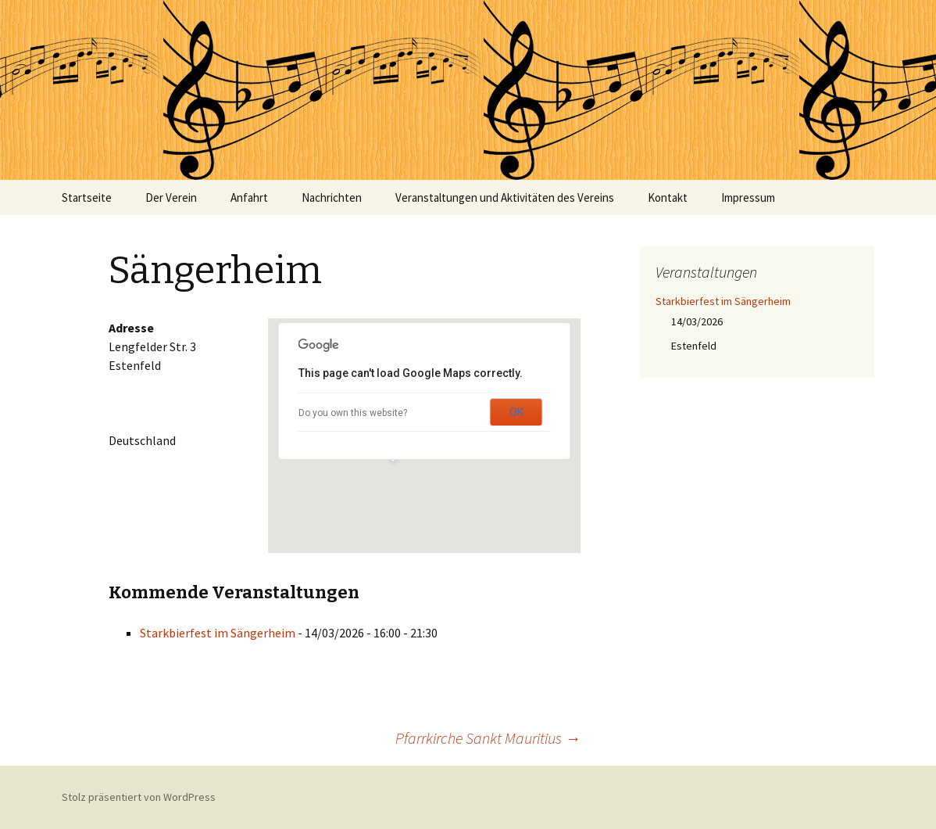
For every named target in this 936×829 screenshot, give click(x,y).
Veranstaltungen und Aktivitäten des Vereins (504, 197)
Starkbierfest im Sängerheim (217, 633)
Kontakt (668, 197)
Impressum (748, 197)
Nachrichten (332, 197)
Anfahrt (249, 197)
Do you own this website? (352, 412)
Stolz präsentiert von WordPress (139, 797)
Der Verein (171, 197)
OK (516, 412)
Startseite (87, 197)
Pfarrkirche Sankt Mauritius (488, 738)
